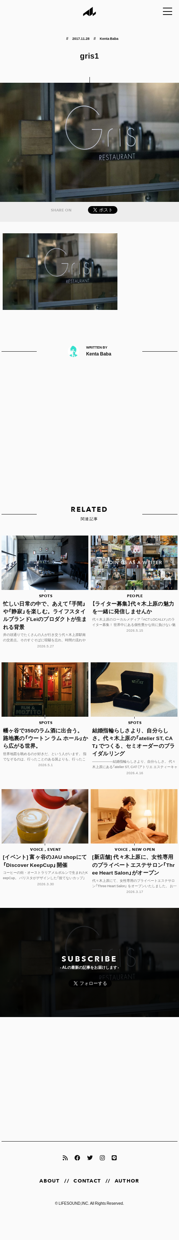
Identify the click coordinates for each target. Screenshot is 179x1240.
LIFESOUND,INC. (74, 1203)
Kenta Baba (109, 38)
